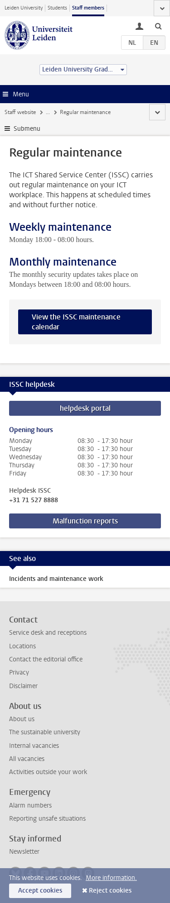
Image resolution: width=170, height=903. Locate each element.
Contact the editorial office (46, 659)
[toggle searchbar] (158, 26)
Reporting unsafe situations (47, 818)
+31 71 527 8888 (33, 500)
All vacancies (26, 759)
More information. (111, 878)
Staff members (88, 8)
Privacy (19, 672)
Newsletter (24, 851)
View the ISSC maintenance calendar (76, 322)
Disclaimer (23, 686)
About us (21, 719)
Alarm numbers (30, 805)
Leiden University (24, 8)
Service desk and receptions (48, 632)
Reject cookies (110, 890)
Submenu (27, 128)
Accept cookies (40, 890)
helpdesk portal (85, 408)
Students (57, 8)
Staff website (20, 112)
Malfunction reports (85, 521)
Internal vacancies (34, 745)
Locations (22, 646)
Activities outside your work (48, 772)
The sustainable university (44, 732)
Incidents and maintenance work (56, 579)
